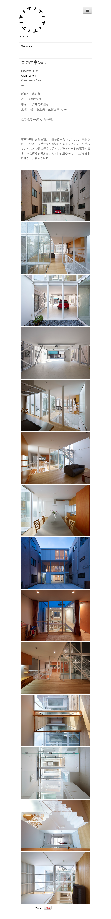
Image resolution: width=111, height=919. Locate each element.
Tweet (38, 908)
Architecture (28, 75)
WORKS (26, 46)
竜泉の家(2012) (34, 63)
